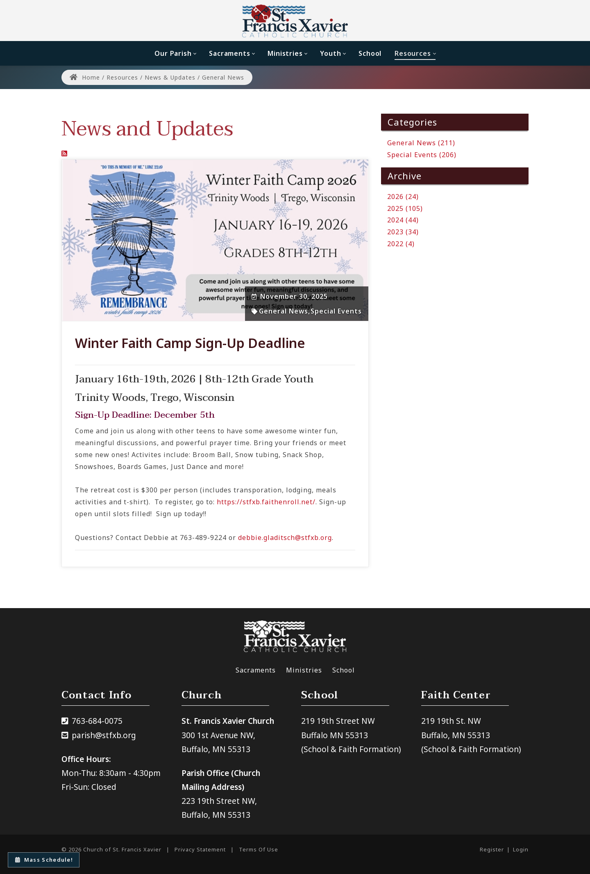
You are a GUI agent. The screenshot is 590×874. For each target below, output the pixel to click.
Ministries (304, 670)
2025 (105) (405, 208)
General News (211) (421, 142)
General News (283, 311)
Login (521, 849)
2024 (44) (403, 219)
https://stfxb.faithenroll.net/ (266, 501)
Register (492, 849)
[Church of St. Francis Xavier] (295, 20)
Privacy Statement (200, 849)
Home (85, 77)
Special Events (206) (421, 154)
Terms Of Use (258, 849)
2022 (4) (401, 243)
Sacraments (256, 670)
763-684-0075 (97, 721)
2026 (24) (403, 196)
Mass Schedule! (44, 859)
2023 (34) (403, 231)
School (343, 670)
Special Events (336, 311)
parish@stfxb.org (104, 735)
